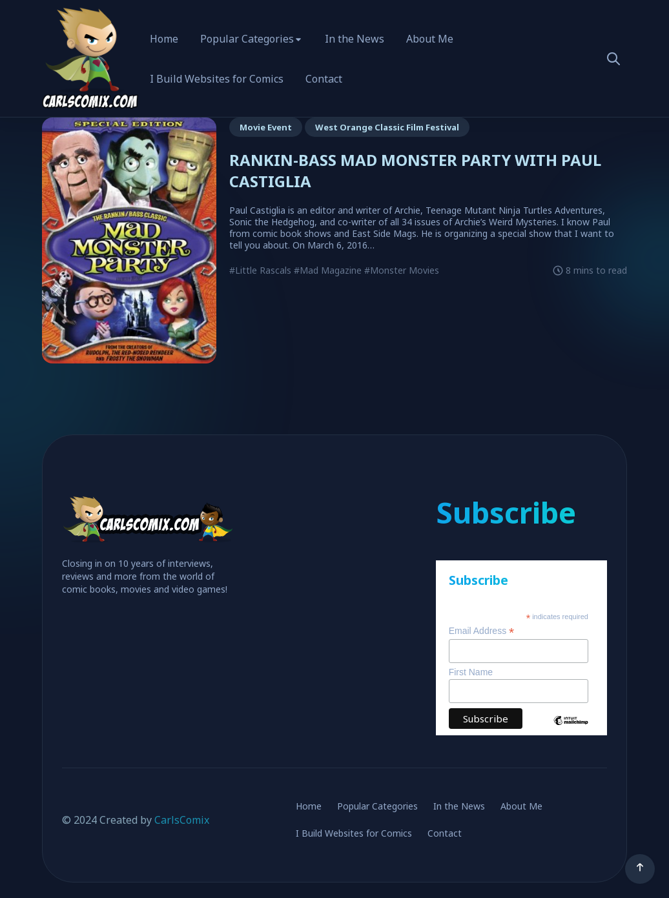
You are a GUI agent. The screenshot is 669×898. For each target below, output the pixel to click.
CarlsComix (181, 820)
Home (164, 39)
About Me (429, 39)
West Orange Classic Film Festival (387, 127)
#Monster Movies (401, 270)
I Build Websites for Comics (216, 79)
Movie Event (266, 127)
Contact (323, 79)
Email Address (482, 631)
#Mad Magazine (328, 270)
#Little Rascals (260, 270)
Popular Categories (247, 39)
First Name (471, 672)
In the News (354, 39)
